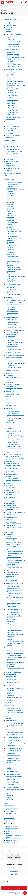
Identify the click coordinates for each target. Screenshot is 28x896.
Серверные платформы (14, 558)
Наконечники (10, 705)
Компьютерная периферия (13, 34)
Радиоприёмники (11, 386)
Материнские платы (11, 145)
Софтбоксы (9, 483)
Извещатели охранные (13, 588)
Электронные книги (11, 128)
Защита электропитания (11, 497)
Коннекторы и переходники (15, 641)
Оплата (8, 831)
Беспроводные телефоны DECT (15, 454)
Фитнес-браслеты (11, 132)
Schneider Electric (12, 771)
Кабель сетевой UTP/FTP (13, 574)
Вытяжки (9, 213)
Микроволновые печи (13, 226)
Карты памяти (11, 63)
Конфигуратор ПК (11, 830)
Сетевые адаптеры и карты (13, 523)
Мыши (9, 37)
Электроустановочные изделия (15, 789)
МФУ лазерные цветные (14, 404)
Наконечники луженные (14, 710)
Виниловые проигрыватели (14, 388)
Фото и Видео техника (10, 468)
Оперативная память (12, 161)
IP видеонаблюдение (13, 603)
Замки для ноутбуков (13, 83)
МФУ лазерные (11, 402)
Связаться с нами (11, 842)
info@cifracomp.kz (14, 871)
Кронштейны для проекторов (16, 363)
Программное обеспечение (14, 69)
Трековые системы (12, 311)
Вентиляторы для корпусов (15, 149)
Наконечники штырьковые (15, 712)
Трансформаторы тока (13, 682)
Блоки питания (10, 159)
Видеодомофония (12, 612)
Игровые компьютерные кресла (15, 330)
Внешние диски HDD (13, 54)
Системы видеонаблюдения (14, 600)
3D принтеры (11, 422)
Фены (9, 274)
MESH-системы (10, 532)
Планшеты (9, 29)
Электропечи (11, 258)
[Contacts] (21, 2)
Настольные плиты (12, 235)
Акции (6, 803)
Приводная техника (11, 720)
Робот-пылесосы (12, 193)
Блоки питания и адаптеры (15, 630)
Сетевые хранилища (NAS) (13, 527)
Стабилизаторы (10, 503)
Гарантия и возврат (11, 826)
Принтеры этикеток (13, 444)
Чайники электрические (14, 251)
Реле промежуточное (13, 760)
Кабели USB (10, 105)
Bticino (9, 768)
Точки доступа (10, 531)
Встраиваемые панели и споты (16, 300)
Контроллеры (11, 619)
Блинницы (10, 206)
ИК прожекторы (12, 632)
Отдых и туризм (10, 336)
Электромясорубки (12, 256)
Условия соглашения (12, 840)
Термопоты (10, 242)
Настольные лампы (12, 306)
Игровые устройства (13, 44)
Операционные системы (14, 76)
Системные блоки (11, 25)
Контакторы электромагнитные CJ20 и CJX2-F (14, 692)
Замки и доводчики (13, 614)
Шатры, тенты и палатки (14, 349)
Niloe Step (10, 795)
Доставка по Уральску (12, 828)
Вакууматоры (11, 208)
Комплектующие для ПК (11, 140)
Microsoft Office (11, 72)
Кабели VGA (10, 107)
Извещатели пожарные (14, 590)
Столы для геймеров (12, 332)
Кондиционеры (11, 289)
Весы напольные (12, 264)
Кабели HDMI (11, 103)
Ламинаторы (9, 460)
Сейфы (8, 425)
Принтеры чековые (12, 442)
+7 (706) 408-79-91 (14, 854)
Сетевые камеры (10, 525)
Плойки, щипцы (11, 271)
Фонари (9, 314)
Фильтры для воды (12, 245)
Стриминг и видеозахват (13, 384)
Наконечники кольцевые (14, 708)
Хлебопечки (10, 249)
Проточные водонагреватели (15, 189)
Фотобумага (9, 490)
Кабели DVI (10, 101)
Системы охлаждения (12, 146)
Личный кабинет (9, 805)
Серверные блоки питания (15, 551)
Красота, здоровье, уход (13, 261)
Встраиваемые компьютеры (14, 32)
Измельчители (11, 215)
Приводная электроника (13, 729)
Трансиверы (9, 577)
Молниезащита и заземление (14, 704)
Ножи (8, 326)
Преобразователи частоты (15, 723)
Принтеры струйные (13, 411)
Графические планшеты (13, 377)
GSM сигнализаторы (13, 586)
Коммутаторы (10, 534)
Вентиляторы (11, 287)
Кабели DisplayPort (12, 100)
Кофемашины (11, 218)
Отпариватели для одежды (15, 182)
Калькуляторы (11, 450)
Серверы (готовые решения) (15, 567)
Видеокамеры (10, 471)
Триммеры (10, 272)
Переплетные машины (12, 461)
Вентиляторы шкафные (12, 671)
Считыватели (11, 621)
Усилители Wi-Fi (10, 529)
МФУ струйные (11, 405)
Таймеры (9, 762)
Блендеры (10, 204)
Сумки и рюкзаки (12, 92)
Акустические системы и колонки (15, 355)
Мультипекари (11, 233)
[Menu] (2, 2)
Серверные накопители (14, 557)
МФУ (7, 399)
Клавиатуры (10, 39)
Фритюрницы (11, 247)
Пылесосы (10, 191)
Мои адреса (9, 811)
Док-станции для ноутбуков (15, 81)
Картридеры (10, 61)
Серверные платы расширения (16, 560)
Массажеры (10, 265)
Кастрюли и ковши (12, 322)
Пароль (8, 809)
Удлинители (9, 509)
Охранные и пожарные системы (15, 583)
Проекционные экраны (14, 367)
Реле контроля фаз (12, 758)
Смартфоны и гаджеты (10, 122)
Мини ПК (8, 31)
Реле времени (11, 753)
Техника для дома (11, 179)
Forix (8, 794)
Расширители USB (12, 89)
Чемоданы (10, 348)
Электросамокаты (11, 334)
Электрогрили (11, 254)
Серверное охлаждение (14, 550)
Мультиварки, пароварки (14, 231)
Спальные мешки (12, 346)
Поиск (6, 821)
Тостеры (9, 243)
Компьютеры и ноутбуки (11, 19)
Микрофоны (9, 373)
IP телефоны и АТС (11, 538)
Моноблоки (9, 24)
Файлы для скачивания (12, 815)
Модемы (8, 536)
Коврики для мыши (13, 46)
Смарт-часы (9, 130)
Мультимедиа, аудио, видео (12, 352)
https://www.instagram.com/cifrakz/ (13, 867)
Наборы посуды (12, 324)
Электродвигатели (12, 727)
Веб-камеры (9, 375)
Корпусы (8, 166)
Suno (8, 797)
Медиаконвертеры (11, 572)
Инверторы (9, 510)
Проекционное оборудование (14, 357)
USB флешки (11, 52)
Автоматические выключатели (14, 650)
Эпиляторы (10, 281)
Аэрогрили (10, 202)
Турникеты (10, 623)
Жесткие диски (10, 165)
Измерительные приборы (13, 672)
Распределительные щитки (14, 748)
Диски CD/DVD (11, 59)
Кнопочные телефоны (12, 126)
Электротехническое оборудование (14, 648)
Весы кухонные (11, 211)
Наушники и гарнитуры (12, 370)
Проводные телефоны (12, 456)
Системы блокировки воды (15, 597)
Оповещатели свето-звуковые (16, 592)
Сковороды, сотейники (14, 327)
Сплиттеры (10, 90)
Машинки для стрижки (13, 267)
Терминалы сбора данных (14, 448)
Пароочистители (12, 188)
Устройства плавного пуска (15, 725)
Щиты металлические (12, 787)
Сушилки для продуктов (14, 238)
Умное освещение (12, 313)
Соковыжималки (12, 236)
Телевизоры (9, 372)
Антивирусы (10, 74)
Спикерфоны (9, 389)
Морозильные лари (13, 229)
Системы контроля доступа (14, 609)
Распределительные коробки (14, 737)
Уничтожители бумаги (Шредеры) (15, 458)
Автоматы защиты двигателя (15, 661)
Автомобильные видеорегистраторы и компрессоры (12, 380)
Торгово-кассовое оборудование (15, 439)
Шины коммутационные (14, 781)
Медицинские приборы (14, 269)
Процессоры (9, 143)
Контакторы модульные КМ (15, 688)
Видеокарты (9, 158)
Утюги (9, 197)
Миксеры (10, 227)
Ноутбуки (8, 22)
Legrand (9, 769)
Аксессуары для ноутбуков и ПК (15, 78)
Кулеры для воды (11, 178)
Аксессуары (9, 627)
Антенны (8, 570)
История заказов (11, 813)
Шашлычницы (11, 252)
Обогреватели (11, 291)
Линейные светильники (14, 302)
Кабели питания (12, 110)
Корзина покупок (9, 818)
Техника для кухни (11, 199)
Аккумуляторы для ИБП (12, 507)
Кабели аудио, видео (13, 109)
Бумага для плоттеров (12, 463)
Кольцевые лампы (11, 487)
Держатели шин (12, 779)
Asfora (9, 792)
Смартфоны (9, 124)
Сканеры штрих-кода (13, 446)
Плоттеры (10, 416)
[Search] (2, 6)
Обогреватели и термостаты (14, 715)
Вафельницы (11, 210)
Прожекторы (11, 307)
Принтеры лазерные (13, 413)
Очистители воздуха (13, 293)
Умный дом (10, 195)
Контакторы (9, 685)
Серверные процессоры (14, 562)
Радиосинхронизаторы (12, 489)
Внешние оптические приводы (16, 57)
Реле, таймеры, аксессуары (13, 750)
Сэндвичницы (11, 240)
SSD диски (9, 163)
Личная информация (12, 808)
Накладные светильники (14, 304)
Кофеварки (10, 217)
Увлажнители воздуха (13, 294)
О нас (7, 833)
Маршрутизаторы (11, 522)
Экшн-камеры (10, 133)
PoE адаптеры (10, 576)
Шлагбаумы (10, 625)
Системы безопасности (11, 580)
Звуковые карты (10, 391)
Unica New (10, 799)
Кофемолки (10, 220)
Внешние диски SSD (13, 55)
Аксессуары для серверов (14, 542)
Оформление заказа (10, 819)
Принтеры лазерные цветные (15, 415)
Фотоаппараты (10, 473)
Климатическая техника (13, 284)
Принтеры (9, 408)
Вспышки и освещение (12, 478)
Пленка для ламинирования (14, 465)
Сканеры (8, 452)
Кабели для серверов (13, 544)
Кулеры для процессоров (14, 151)
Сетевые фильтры (11, 505)
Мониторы (9, 27)
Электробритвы (11, 280)
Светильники (11, 309)
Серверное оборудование (13, 540)
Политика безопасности (13, 838)
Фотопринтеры (10, 485)
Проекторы (10, 365)
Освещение (9, 297)
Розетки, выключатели (12, 765)
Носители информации (12, 49)
